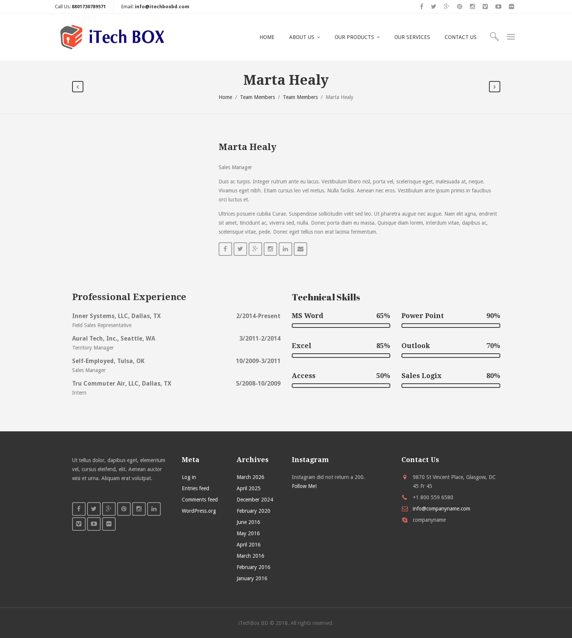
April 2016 (249, 545)
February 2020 (253, 511)
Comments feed (200, 500)
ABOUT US (301, 37)
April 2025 (249, 488)
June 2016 (248, 522)
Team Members (257, 97)
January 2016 (252, 578)
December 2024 (255, 500)
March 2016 (250, 556)
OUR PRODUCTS (354, 37)
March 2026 (250, 477)
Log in (189, 477)
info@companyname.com (441, 509)
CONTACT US (461, 37)
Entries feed (195, 488)
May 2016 (248, 533)
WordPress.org (199, 511)
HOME (267, 37)
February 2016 (253, 567)
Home (225, 97)
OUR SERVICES (412, 37)
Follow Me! (304, 486)
